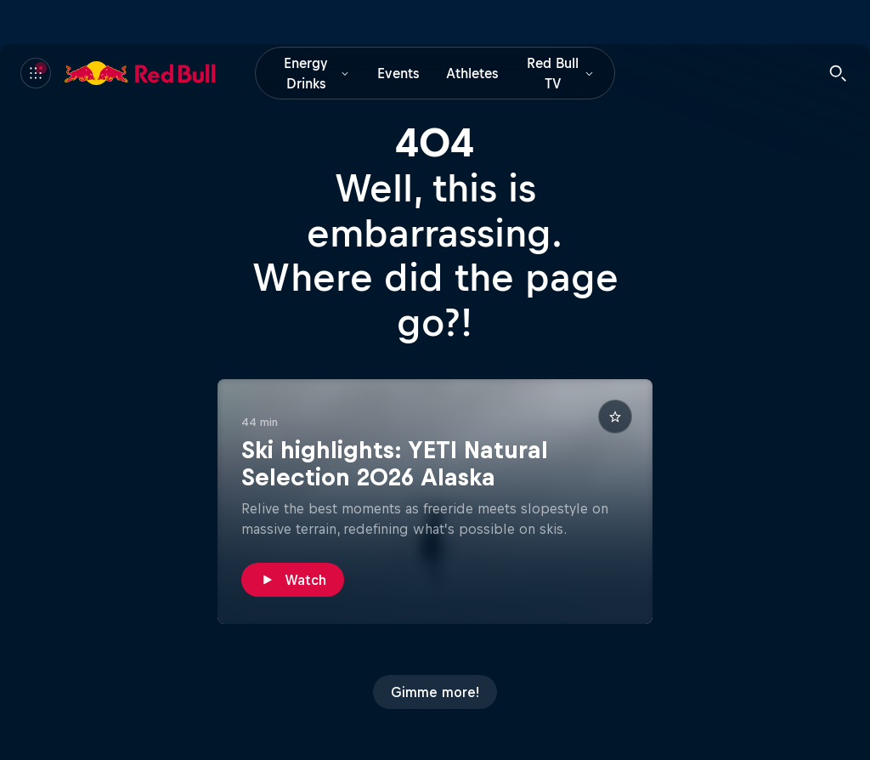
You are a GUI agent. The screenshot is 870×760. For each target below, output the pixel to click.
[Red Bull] (140, 73)
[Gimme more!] (435, 692)
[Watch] (292, 580)
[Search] (838, 73)
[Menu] (35, 73)
